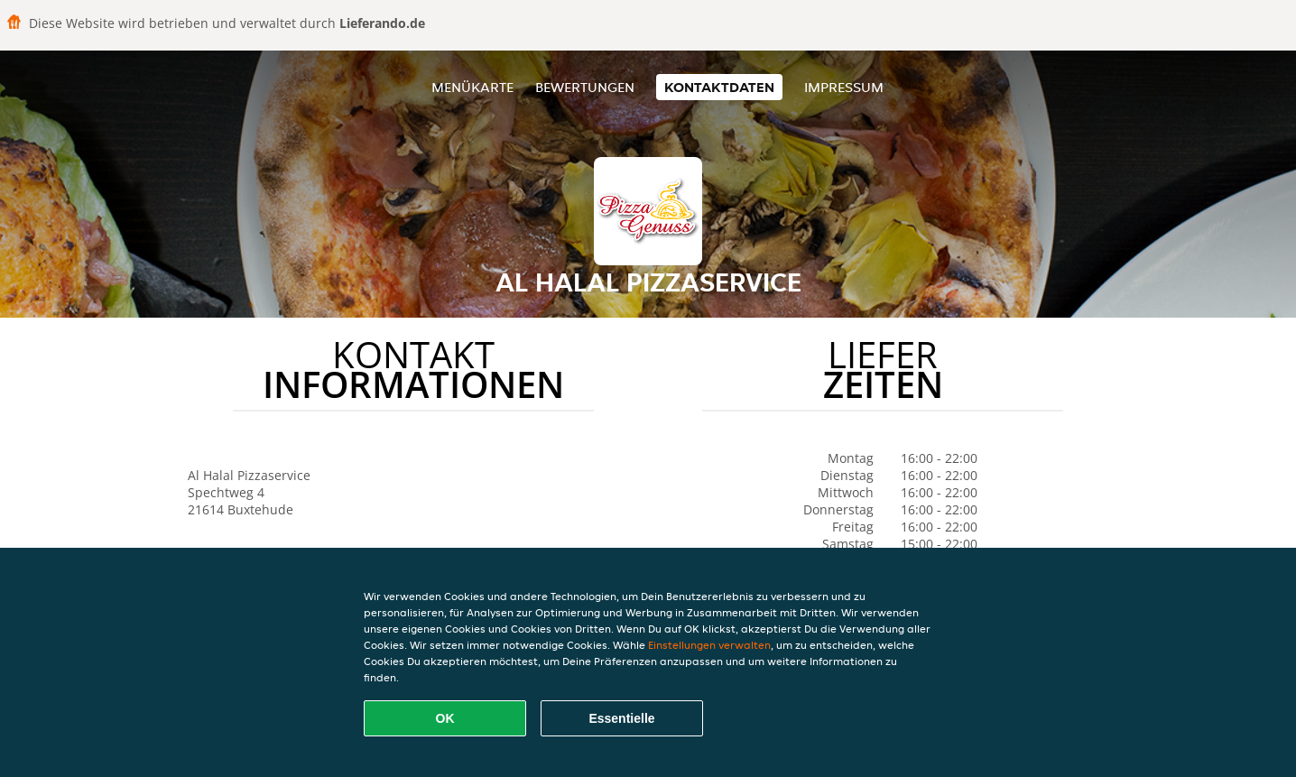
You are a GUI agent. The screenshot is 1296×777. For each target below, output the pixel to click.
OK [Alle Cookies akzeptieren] (445, 718)
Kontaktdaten (719, 87)
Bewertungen (584, 87)
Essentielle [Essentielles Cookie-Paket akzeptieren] (621, 718)
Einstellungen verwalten (709, 645)
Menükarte (472, 87)
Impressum (844, 87)
